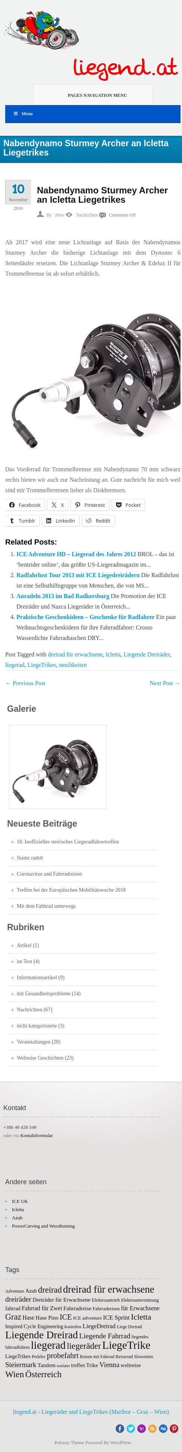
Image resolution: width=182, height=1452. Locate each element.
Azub (17, 1217)
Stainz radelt (30, 858)
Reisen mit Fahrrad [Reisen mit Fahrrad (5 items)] (97, 1356)
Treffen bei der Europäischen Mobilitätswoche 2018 (71, 890)
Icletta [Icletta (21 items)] (141, 1316)
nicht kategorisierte (37, 1026)
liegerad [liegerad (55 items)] (48, 1345)
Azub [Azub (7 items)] (31, 1291)
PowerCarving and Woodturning (43, 1226)
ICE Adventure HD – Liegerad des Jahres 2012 (76, 554)
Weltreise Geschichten (40, 1058)
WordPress (120, 1442)
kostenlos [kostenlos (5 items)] (73, 1326)
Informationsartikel (37, 977)
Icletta (113, 654)
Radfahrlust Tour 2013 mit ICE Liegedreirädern (78, 575)
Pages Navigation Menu (88, 95)
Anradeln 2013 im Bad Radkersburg (62, 596)
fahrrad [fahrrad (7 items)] (13, 1308)
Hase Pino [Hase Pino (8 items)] (46, 1318)
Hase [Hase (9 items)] (28, 1317)
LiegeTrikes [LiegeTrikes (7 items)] (18, 1356)
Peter (60, 215)
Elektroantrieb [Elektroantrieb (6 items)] (106, 1300)
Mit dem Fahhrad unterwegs (46, 906)
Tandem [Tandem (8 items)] (47, 1365)
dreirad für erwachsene (75, 654)
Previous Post (25, 683)
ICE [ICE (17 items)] (66, 1317)
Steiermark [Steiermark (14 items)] (21, 1365)
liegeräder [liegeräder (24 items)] (84, 1346)
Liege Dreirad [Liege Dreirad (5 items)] (129, 1326)
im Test (24, 961)
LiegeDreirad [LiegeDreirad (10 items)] (99, 1326)
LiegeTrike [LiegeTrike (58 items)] (126, 1345)
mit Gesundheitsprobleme (43, 993)
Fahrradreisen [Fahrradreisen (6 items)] (106, 1308)
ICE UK (20, 1201)
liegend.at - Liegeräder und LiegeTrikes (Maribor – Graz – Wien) (91, 1412)
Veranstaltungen (33, 1042)
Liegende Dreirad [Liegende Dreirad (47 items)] (41, 1335)
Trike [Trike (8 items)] (92, 1365)
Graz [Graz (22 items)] (13, 1316)
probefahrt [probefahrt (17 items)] (63, 1355)
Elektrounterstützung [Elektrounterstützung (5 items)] (140, 1300)
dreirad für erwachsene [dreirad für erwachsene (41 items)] (108, 1289)
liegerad (15, 665)
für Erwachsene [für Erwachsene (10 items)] (140, 1308)
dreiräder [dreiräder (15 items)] (18, 1299)
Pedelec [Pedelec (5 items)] (39, 1356)
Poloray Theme (69, 1442)
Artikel (24, 945)
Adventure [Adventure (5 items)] (14, 1291)
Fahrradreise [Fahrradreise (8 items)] (77, 1308)
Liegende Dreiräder (146, 654)
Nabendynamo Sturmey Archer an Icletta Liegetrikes (102, 195)
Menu (23, 113)
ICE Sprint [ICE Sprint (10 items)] (116, 1317)
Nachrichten (87, 215)
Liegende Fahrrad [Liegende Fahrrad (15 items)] (104, 1336)
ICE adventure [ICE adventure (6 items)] (87, 1318)
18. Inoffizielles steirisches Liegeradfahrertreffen (68, 842)
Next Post (165, 683)
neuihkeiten (73, 665)
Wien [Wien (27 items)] (14, 1374)
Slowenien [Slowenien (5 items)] (143, 1356)
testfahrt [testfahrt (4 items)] (63, 1366)
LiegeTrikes (42, 665)
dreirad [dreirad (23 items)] (50, 1290)
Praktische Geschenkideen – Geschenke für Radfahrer (85, 617)
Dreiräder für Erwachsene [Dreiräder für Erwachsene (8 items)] (61, 1300)
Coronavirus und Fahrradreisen (49, 874)
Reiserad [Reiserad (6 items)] (124, 1356)
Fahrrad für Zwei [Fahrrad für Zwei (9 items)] (42, 1308)
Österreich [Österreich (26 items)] (43, 1374)
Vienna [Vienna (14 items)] (109, 1365)
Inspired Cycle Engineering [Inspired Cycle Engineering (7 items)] (34, 1326)
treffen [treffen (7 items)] (78, 1365)
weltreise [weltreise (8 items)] (130, 1365)
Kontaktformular (36, 1135)
